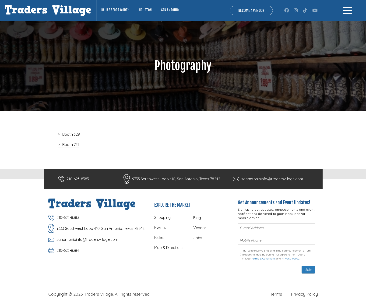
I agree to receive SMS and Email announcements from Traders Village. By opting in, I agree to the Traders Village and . (276, 254)
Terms (276, 294)
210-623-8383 (78, 179)
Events (160, 227)
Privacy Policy (290, 258)
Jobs (197, 237)
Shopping (162, 217)
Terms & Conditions (263, 258)
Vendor (199, 227)
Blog (197, 217)
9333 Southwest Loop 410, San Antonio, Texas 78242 (176, 179)
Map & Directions (168, 247)
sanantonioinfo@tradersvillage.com (272, 179)
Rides (159, 237)
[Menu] (347, 10)
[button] (286, 10)
